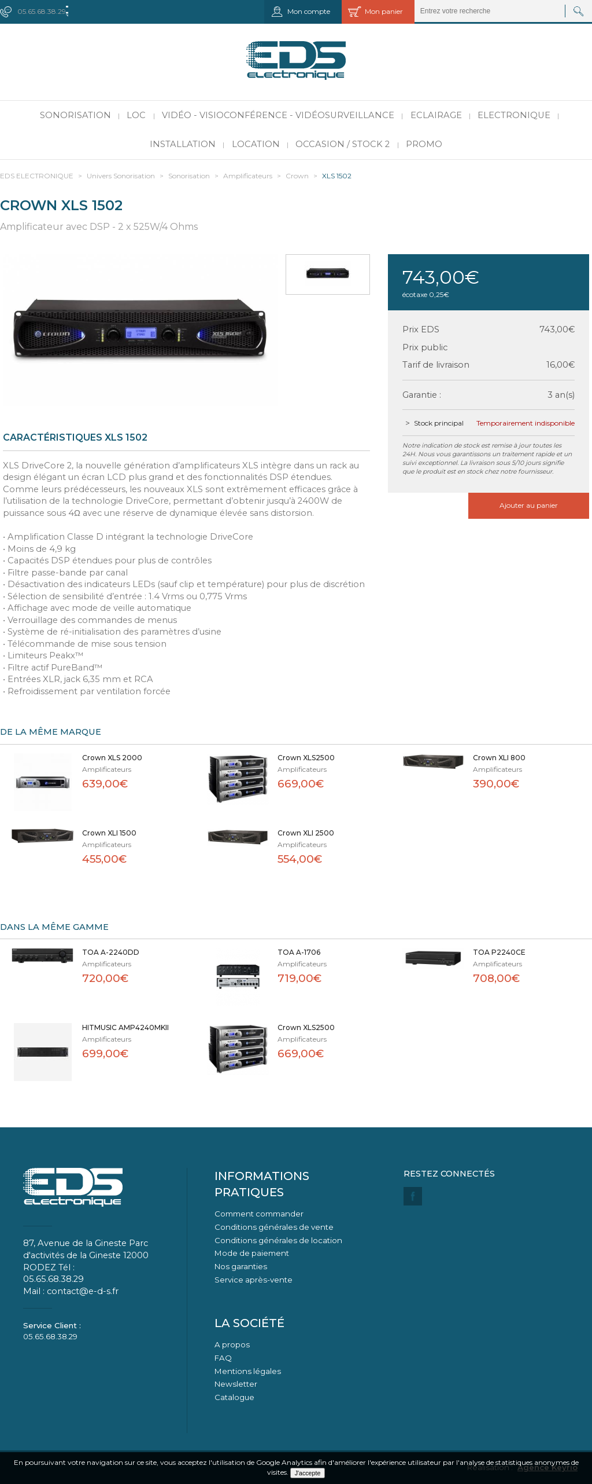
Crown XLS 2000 (112, 757)
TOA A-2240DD (110, 952)
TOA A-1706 (299, 952)
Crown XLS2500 (306, 757)
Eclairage (436, 115)
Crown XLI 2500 (306, 833)
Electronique (514, 115)
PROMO (424, 144)
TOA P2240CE (499, 952)
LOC (136, 115)
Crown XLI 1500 (109, 833)
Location (256, 144)
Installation (183, 144)
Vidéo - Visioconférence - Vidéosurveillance (278, 115)
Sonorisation (75, 115)
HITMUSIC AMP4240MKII (125, 1027)
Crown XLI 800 (499, 757)
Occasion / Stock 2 (342, 144)
